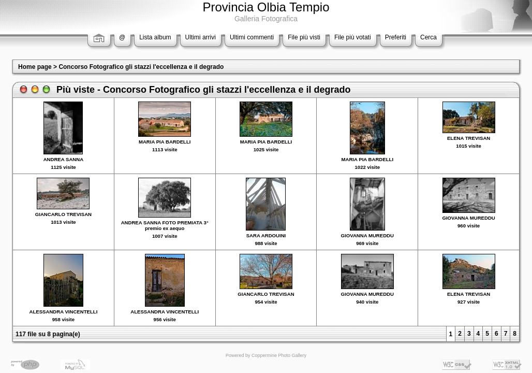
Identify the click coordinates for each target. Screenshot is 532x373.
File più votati (352, 37)
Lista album (155, 37)
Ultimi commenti (252, 37)
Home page (35, 66)
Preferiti (395, 37)
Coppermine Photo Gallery (279, 355)
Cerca (428, 37)
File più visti (304, 37)
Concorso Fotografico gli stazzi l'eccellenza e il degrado (141, 66)
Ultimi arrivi (200, 37)
